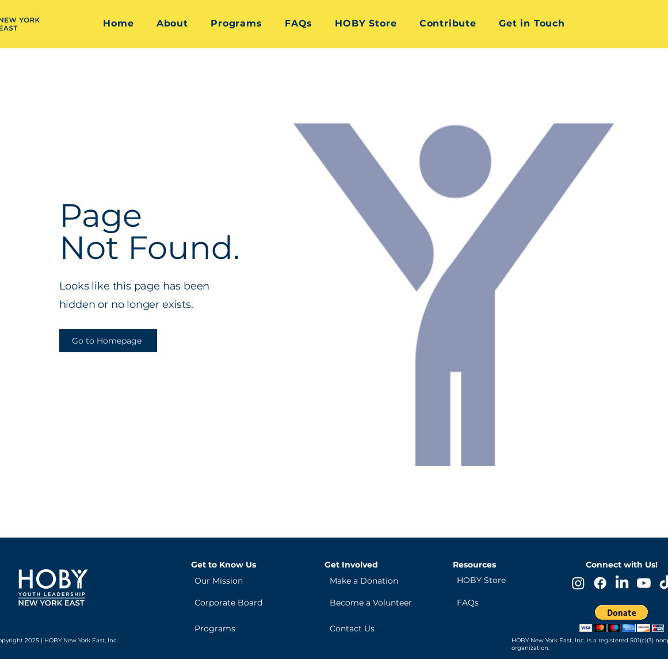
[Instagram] (578, 583)
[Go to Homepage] (108, 340)
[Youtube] (644, 583)
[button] (172, 23)
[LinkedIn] (622, 583)
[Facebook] (600, 583)
